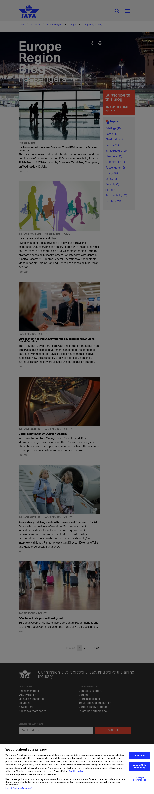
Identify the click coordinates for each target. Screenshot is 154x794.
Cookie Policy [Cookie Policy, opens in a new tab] (75, 773)
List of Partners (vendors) (18, 790)
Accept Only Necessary (139, 768)
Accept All (139, 757)
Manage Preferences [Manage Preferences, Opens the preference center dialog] (139, 780)
